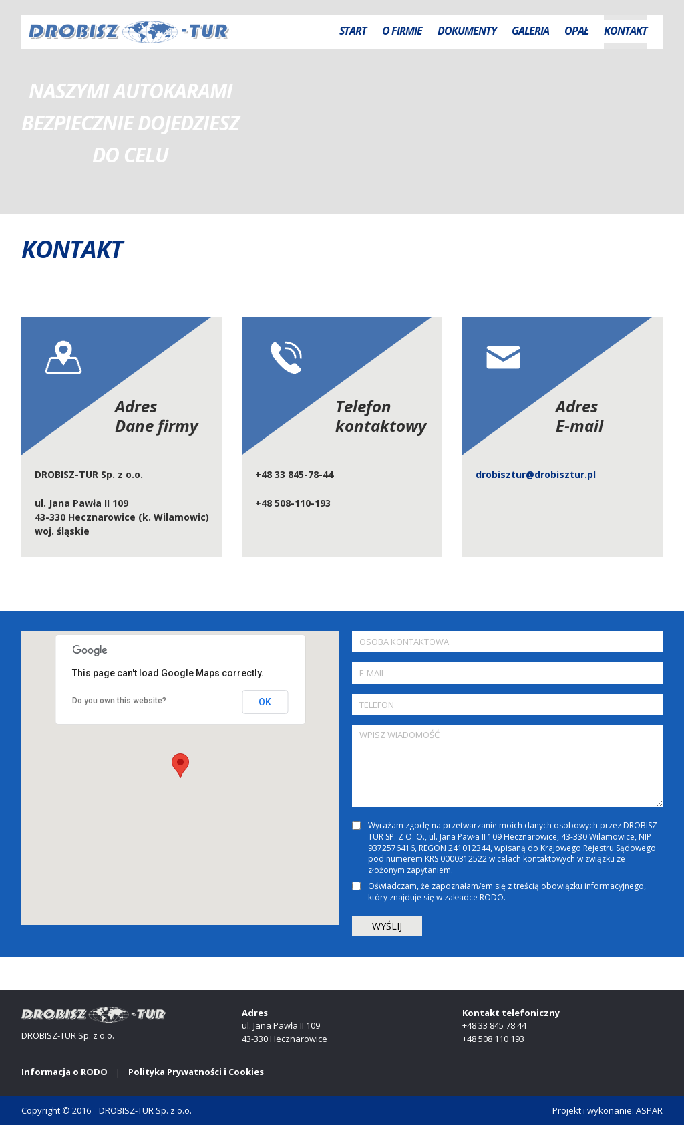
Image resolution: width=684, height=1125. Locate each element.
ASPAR (649, 1110)
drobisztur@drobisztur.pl (536, 474)
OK (265, 702)
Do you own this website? (119, 700)
